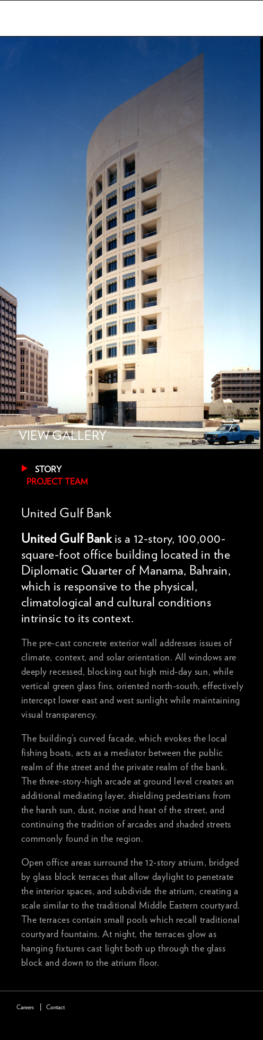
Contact (55, 1007)
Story (48, 469)
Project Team (57, 482)
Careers (25, 1007)
